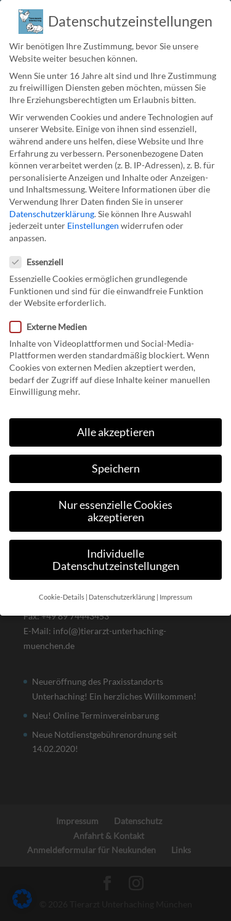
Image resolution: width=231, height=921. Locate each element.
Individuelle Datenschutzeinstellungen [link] (115, 549)
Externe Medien (53, 316)
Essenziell (41, 252)
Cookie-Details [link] (61, 586)
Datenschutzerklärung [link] (51, 203)
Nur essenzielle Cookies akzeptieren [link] (115, 501)
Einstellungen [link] (93, 215)
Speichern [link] (116, 458)
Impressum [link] (176, 586)
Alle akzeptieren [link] (116, 422)
